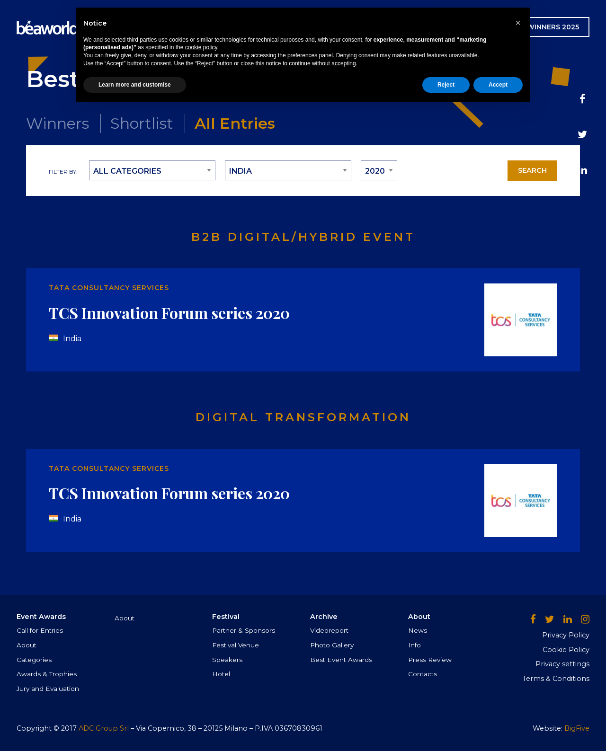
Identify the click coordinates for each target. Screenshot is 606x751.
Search (532, 170)
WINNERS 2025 (553, 27)
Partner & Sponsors (243, 630)
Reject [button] (445, 726)
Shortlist (141, 123)
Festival (270, 27)
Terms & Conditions (555, 678)
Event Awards (207, 27)
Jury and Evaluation (48, 688)
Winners (57, 123)
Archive (319, 27)
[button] (518, 663)
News (361, 27)
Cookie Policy (566, 649)
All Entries (235, 123)
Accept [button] (498, 726)
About (26, 645)
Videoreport (329, 630)
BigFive (576, 728)
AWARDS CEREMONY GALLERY (448, 27)
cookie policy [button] (201, 689)
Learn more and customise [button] (134, 726)
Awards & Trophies (47, 674)
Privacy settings (562, 664)
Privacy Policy (565, 635)
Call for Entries (40, 630)
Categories (34, 659)
